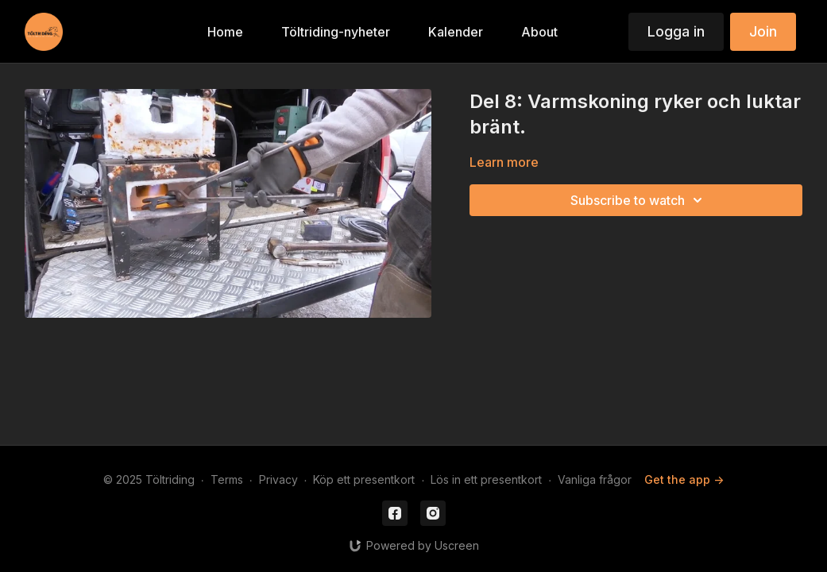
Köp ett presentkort (364, 479)
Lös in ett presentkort (486, 479)
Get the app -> (684, 479)
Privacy (278, 479)
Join (763, 31)
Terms (227, 479)
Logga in (676, 31)
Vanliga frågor (595, 479)
